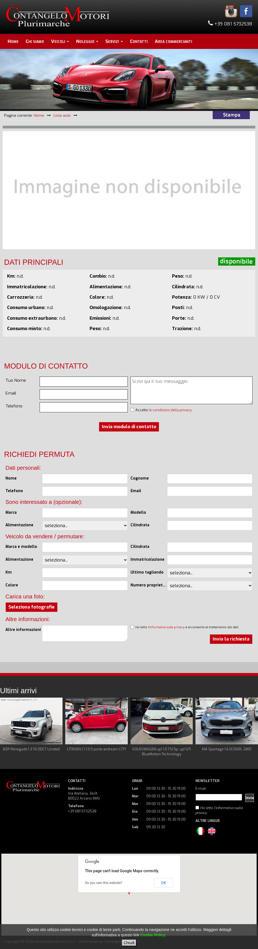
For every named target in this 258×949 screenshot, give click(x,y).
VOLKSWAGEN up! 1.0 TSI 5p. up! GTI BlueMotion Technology (161, 751)
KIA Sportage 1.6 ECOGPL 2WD (226, 749)
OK (163, 883)
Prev (7, 727)
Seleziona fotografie (31, 607)
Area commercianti (173, 41)
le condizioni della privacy (170, 410)
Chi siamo (35, 41)
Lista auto (62, 115)
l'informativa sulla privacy (166, 627)
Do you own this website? (103, 883)
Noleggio (87, 41)
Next (251, 727)
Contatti (139, 41)
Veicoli (60, 41)
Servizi (114, 41)
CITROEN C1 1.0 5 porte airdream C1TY (96, 749)
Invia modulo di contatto (129, 427)
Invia (249, 797)
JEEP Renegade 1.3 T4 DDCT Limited (31, 749)
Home (13, 41)
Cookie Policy (152, 935)
